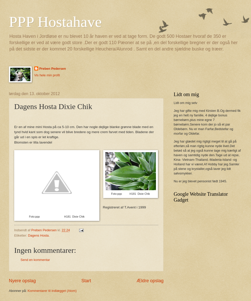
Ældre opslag (150, 280)
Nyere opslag (22, 280)
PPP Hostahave (55, 21)
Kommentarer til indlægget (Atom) (52, 291)
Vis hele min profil (47, 75)
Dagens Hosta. (38, 235)
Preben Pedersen (52, 68)
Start (86, 280)
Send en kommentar (35, 260)
